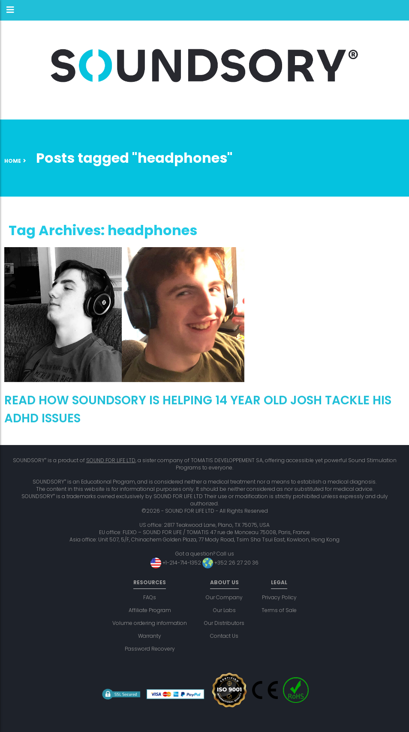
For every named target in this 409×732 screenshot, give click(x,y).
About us (224, 582)
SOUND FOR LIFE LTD (110, 460)
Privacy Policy (279, 597)
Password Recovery (150, 648)
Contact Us (224, 635)
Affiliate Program (150, 610)
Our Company (224, 597)
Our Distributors (224, 623)
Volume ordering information (149, 623)
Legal (279, 582)
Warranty (149, 635)
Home (12, 160)
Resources (149, 582)
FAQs (149, 597)
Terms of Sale (279, 610)
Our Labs (224, 610)
